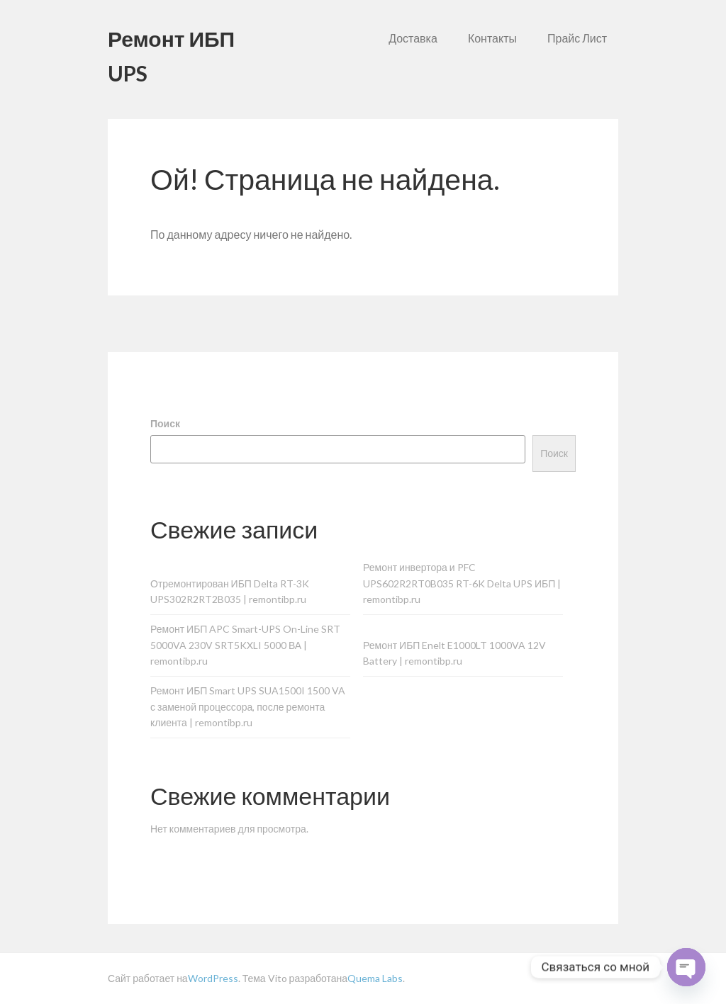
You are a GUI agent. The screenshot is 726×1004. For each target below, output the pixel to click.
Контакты (492, 38)
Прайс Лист (577, 38)
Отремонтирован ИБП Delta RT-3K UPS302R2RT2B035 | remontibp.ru (229, 591)
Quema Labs (375, 978)
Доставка (413, 38)
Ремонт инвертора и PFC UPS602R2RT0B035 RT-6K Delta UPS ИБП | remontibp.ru (462, 583)
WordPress (213, 978)
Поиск (165, 423)
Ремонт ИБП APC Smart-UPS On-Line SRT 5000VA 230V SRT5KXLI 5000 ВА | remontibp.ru (245, 645)
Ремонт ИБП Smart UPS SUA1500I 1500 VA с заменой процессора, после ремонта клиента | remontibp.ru (247, 706)
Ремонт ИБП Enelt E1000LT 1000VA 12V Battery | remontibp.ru (454, 653)
